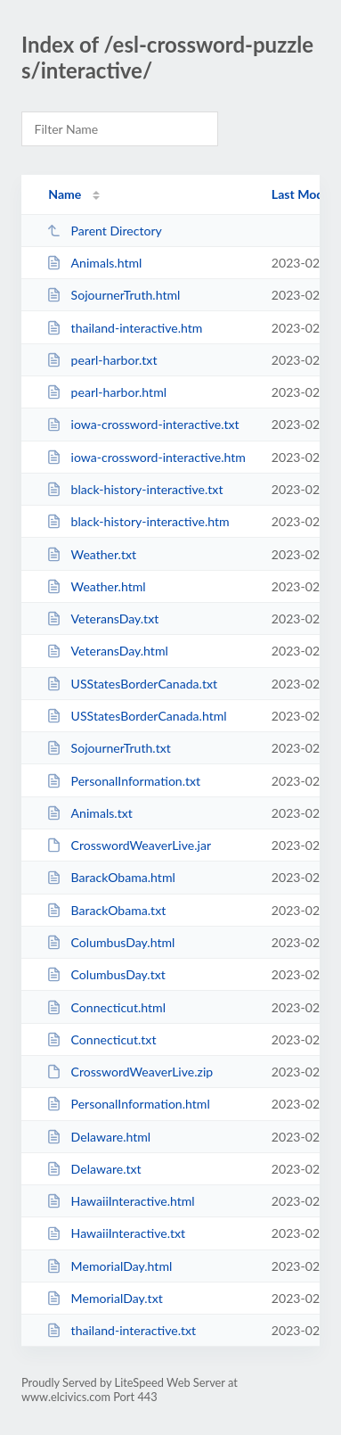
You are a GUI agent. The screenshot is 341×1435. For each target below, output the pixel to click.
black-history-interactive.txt (134, 489)
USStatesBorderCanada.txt (131, 683)
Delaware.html (98, 1136)
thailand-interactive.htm (124, 327)
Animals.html (94, 262)
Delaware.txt (93, 1168)
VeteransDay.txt (102, 618)
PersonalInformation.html (128, 1103)
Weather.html (96, 586)
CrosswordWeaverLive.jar (128, 845)
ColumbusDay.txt (106, 974)
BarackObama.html (110, 877)
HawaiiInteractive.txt (115, 1233)
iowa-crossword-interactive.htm (146, 457)
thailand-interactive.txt (121, 1330)
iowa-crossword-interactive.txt (142, 424)
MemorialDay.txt (104, 1298)
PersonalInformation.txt (123, 780)
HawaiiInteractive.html (120, 1200)
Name (64, 194)
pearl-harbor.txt (101, 359)
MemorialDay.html (109, 1266)
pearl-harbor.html (106, 392)
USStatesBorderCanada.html (136, 715)
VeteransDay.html (107, 650)
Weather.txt (91, 554)
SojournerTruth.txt (108, 747)
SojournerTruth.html (113, 294)
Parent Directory (104, 230)
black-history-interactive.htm (138, 521)
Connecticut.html (106, 1007)
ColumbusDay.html (110, 942)
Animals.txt (89, 813)
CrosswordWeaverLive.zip (129, 1071)
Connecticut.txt (101, 1039)
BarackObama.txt (106, 910)
